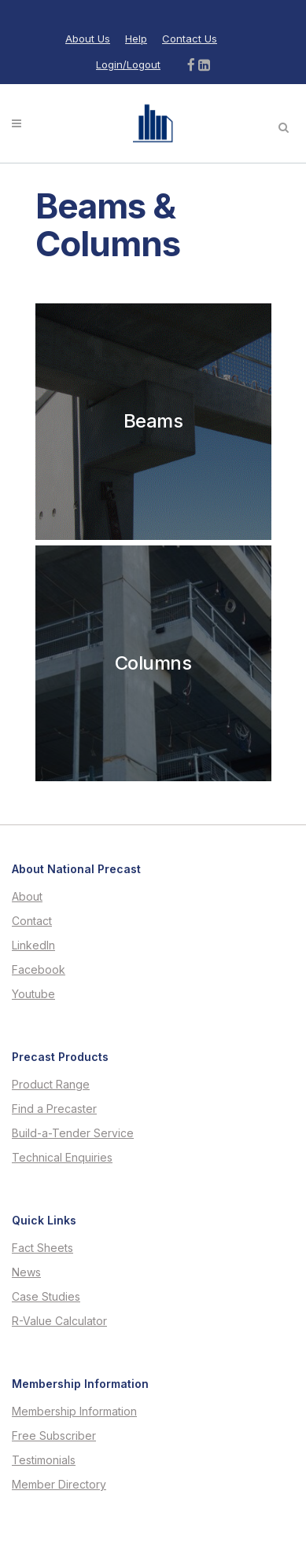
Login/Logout (128, 64)
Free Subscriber (54, 1435)
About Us (87, 38)
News (26, 1272)
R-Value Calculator (59, 1321)
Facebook (38, 969)
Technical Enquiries (62, 1157)
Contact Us (189, 38)
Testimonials (44, 1460)
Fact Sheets (42, 1248)
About (27, 896)
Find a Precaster (54, 1108)
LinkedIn (33, 945)
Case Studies (46, 1296)
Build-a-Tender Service (73, 1133)
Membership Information (74, 1411)
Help (136, 38)
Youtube (33, 994)
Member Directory (59, 1484)
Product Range (51, 1084)
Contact (32, 921)
